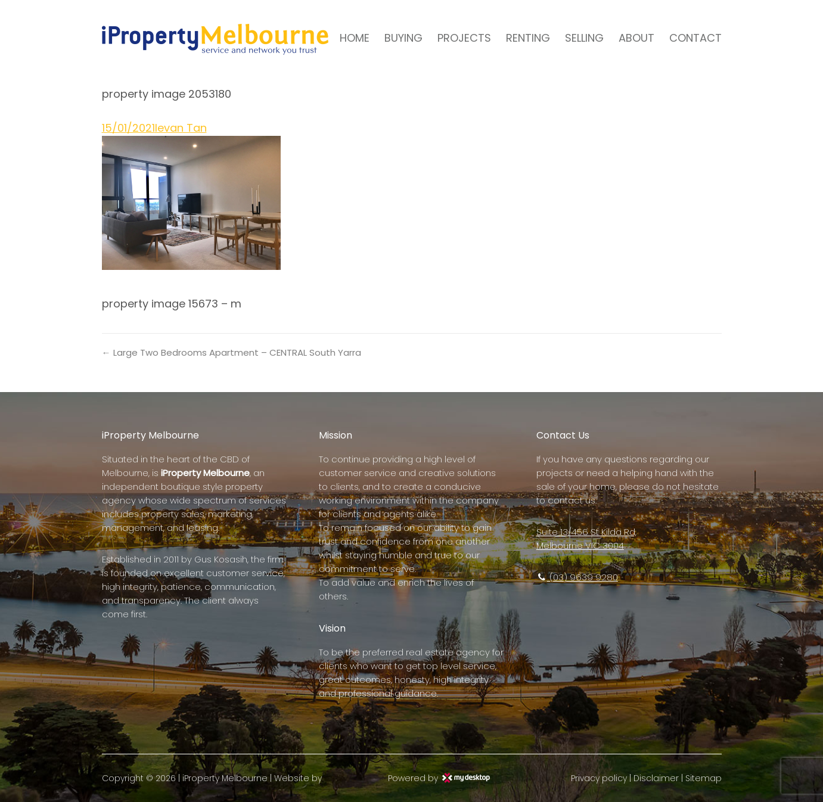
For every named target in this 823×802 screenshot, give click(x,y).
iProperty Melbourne (225, 778)
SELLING (584, 37)
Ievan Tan (181, 127)
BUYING (403, 37)
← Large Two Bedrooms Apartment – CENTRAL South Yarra (231, 352)
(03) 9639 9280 (577, 577)
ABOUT (636, 37)
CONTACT (695, 37)
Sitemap (703, 778)
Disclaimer (656, 778)
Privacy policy (599, 778)
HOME (354, 37)
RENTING (528, 37)
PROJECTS (464, 37)
